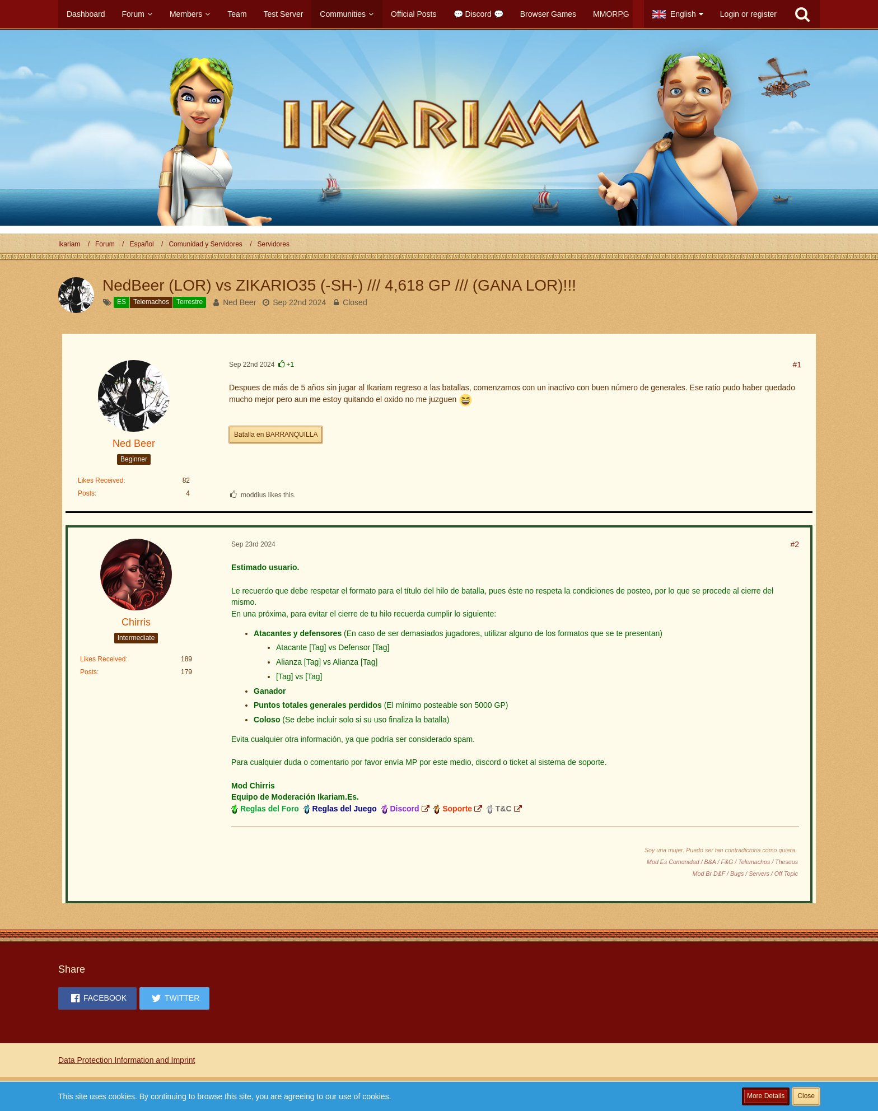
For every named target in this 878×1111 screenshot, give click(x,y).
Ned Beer (239, 302)
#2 (794, 544)
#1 (796, 364)
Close (806, 1096)
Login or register (748, 14)
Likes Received (100, 480)
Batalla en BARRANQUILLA (275, 434)
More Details (765, 1096)
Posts (86, 493)
